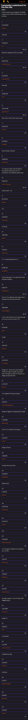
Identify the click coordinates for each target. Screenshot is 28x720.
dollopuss (5, 477)
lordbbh (4, 144)
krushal (4, 666)
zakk (3, 330)
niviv (3, 630)
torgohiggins (6, 310)
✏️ (8, 1)
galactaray (5, 423)
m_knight (5, 363)
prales (4, 238)
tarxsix (4, 713)
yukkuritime (5, 592)
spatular (4, 698)
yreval (4, 441)
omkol (4, 129)
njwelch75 (5, 510)
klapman (4, 577)
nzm (3, 97)
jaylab (4, 202)
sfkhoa (4, 28)
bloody (4, 348)
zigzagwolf (5, 291)
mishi (3, 459)
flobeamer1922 (6, 542)
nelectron (5, 253)
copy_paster (5, 79)
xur (3, 46)
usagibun (5, 271)
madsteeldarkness (7, 405)
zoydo (4, 524)
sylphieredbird (6, 684)
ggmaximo (5, 111)
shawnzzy (5, 562)
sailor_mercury (6, 184)
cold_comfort (6, 648)
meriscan (5, 220)
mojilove (4, 612)
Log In (22, 1)
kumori (4, 495)
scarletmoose (6, 64)
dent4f (4, 387)
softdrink (4, 162)
